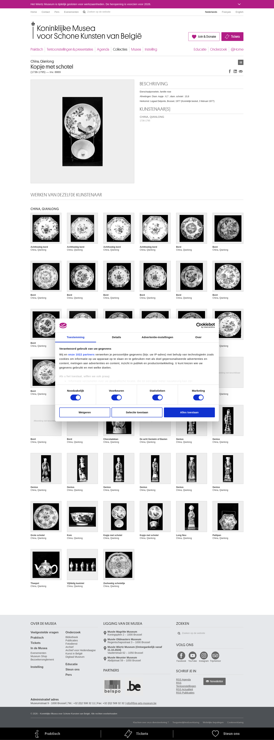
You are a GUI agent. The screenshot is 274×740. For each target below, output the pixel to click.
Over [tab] (198, 337)
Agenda (103, 49)
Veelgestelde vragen (45, 632)
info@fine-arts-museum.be (141, 703)
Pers (57, 12)
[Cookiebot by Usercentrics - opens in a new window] (199, 325)
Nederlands (211, 12)
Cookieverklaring (235, 722)
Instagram (204, 661)
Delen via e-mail (240, 71)
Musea (136, 49)
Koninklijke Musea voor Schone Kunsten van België (31, 23)
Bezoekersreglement (42, 659)
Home (34, 12)
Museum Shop (39, 656)
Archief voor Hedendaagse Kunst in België (80, 652)
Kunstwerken (240, 62)
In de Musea (39, 648)
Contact (46, 12)
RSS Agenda (183, 679)
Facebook (181, 661)
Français (226, 12)
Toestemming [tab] (76, 337)
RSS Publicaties (185, 692)
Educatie (200, 49)
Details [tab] (116, 337)
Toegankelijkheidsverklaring (185, 722)
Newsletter (216, 681)
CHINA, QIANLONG (152, 118)
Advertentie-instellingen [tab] (157, 337)
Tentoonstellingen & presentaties (70, 49)
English (239, 12)
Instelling (151, 49)
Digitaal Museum (74, 656)
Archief (69, 647)
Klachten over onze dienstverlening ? (151, 722)
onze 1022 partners (81, 354)
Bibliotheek (71, 637)
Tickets (235, 36)
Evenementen (71, 12)
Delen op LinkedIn (235, 71)
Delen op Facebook (230, 71)
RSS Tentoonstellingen (186, 684)
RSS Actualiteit (184, 689)
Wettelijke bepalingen (213, 722)
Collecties (120, 49)
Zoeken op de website (84, 12)
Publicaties (71, 640)
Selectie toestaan (137, 412)
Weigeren (85, 412)
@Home (237, 49)
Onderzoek (218, 49)
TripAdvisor (215, 661)
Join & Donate (207, 36)
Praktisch (37, 49)
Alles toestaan (189, 412)
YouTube (192, 661)
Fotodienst (71, 643)
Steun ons (72, 669)
